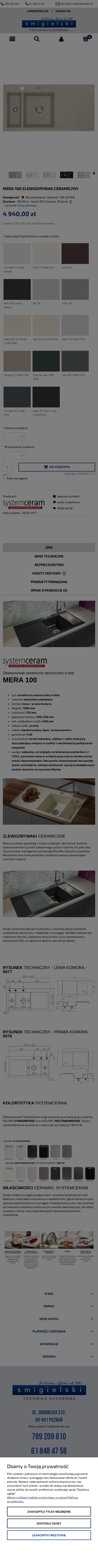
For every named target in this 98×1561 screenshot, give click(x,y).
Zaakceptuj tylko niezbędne (49, 1511)
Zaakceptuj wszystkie (49, 1535)
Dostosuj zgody (49, 1523)
